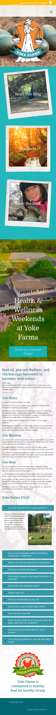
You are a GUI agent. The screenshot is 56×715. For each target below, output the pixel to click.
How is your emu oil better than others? (27, 607)
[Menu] (51, 12)
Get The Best (7, 492)
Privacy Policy (32, 710)
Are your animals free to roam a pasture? (27, 508)
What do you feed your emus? (22, 570)
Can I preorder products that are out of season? (26, 631)
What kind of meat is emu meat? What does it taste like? (29, 577)
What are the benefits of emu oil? (23, 600)
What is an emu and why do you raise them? (29, 563)
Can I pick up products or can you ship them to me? (29, 640)
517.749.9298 (33, 3)
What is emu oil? (16, 593)
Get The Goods (8, 393)
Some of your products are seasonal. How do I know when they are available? (30, 621)
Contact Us (43, 710)
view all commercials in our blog (28, 280)
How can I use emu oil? (19, 613)
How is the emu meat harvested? (23, 586)
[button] (28, 508)
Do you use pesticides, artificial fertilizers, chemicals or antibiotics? (28, 554)
